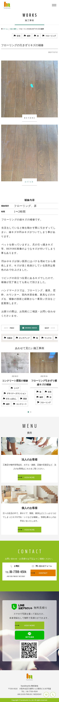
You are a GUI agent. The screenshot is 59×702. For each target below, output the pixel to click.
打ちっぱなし (11, 398)
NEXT (47, 328)
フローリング (50, 35)
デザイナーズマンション (16, 393)
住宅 (18, 35)
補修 (28, 35)
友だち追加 (29, 635)
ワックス (48, 338)
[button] (28, 412)
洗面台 (9, 338)
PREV (12, 328)
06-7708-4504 (18, 571)
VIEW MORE (29, 477)
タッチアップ (24, 338)
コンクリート (21, 404)
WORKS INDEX (31, 328)
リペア (16, 388)
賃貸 (25, 398)
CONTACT (43, 572)
